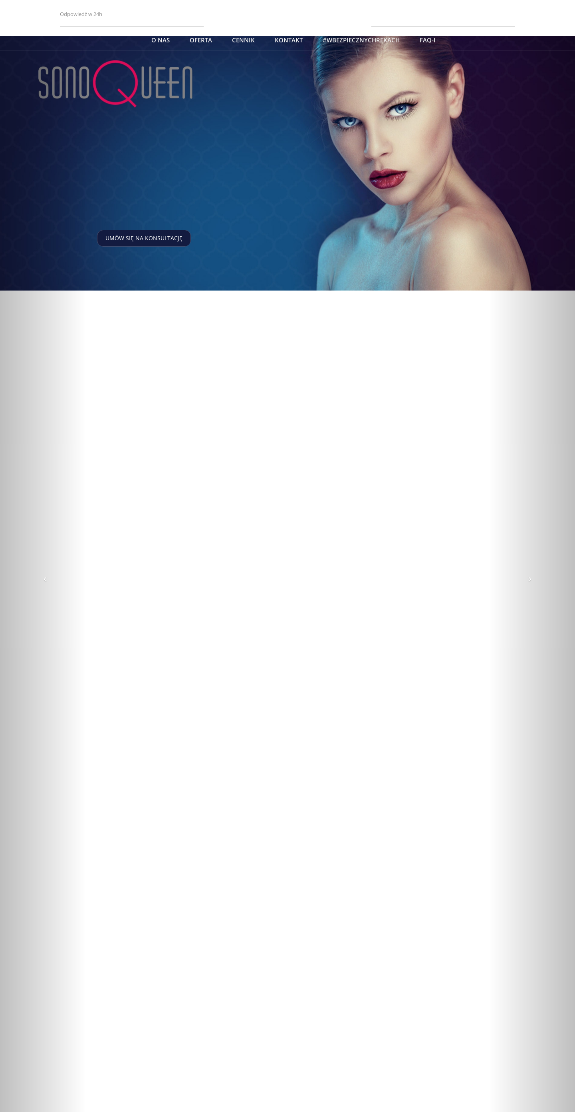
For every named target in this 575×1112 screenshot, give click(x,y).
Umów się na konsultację (143, 238)
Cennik (243, 40)
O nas (160, 40)
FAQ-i (428, 40)
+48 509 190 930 (493, 14)
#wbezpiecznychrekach (361, 40)
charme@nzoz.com (85, 6)
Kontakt (289, 40)
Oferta (201, 40)
